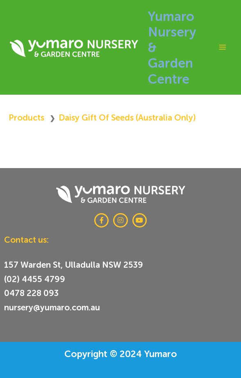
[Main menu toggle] (222, 47)
